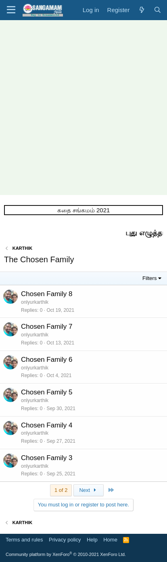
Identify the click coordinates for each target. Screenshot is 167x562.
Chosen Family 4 (47, 425)
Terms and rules (24, 540)
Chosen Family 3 (47, 458)
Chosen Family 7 (47, 326)
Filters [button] (149, 278)
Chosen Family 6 (47, 359)
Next (88, 490)
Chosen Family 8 (47, 294)
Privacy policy (65, 540)
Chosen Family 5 (47, 392)
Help (92, 540)
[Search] (157, 9)
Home (110, 540)
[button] (11, 10)
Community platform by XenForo (66, 554)
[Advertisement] (83, 107)
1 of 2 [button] (61, 490)
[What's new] (141, 9)
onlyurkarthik (34, 302)
